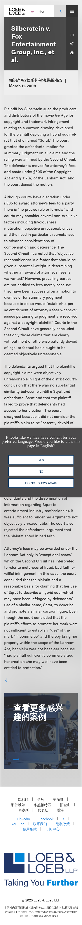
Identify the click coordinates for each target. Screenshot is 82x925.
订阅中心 (52, 828)
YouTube (18, 823)
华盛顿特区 (42, 804)
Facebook (46, 818)
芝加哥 (58, 799)
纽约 (40, 799)
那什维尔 (18, 804)
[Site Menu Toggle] (72, 11)
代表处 (43, 810)
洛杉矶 (23, 799)
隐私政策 (63, 823)
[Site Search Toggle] (60, 11)
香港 (60, 810)
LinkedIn (23, 818)
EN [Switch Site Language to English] (32, 11)
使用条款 (30, 828)
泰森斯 (23, 810)
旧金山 (65, 804)
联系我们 (40, 823)
